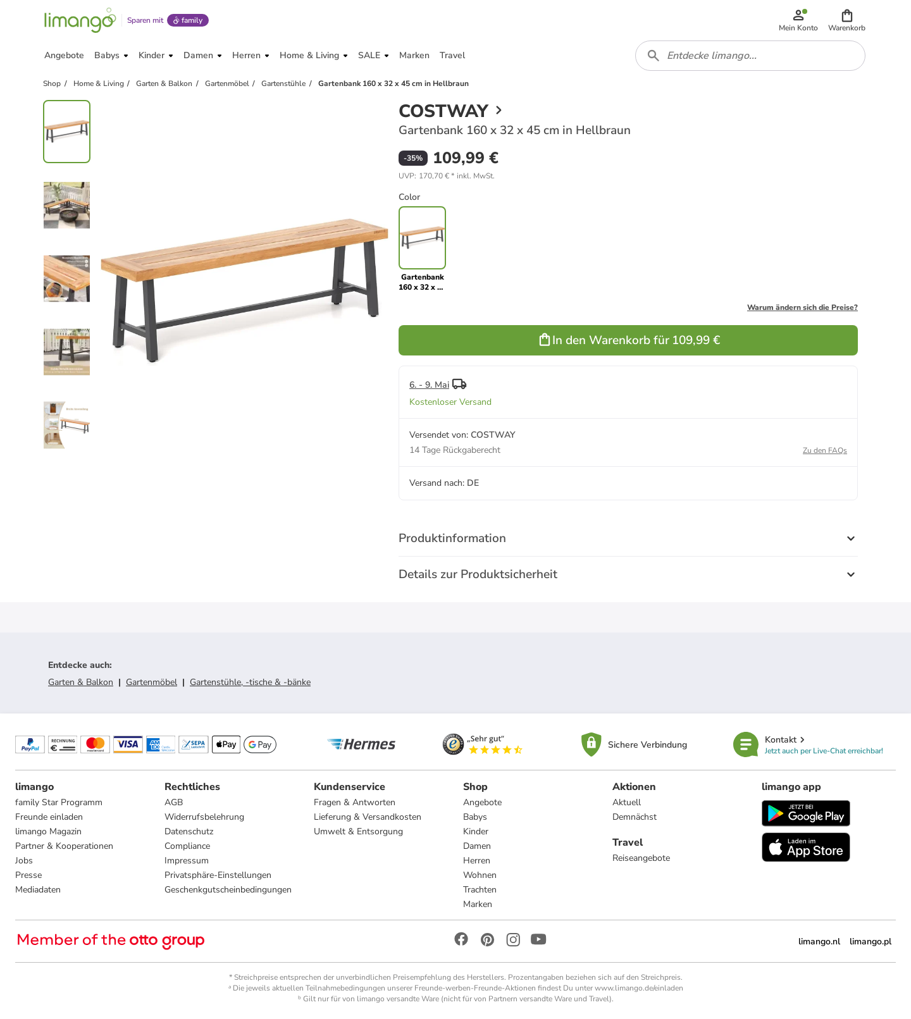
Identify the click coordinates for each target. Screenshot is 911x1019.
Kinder (475, 831)
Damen (477, 846)
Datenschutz (188, 831)
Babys (475, 817)
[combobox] (750, 55)
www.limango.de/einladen (639, 988)
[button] (846, 20)
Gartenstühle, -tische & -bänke (250, 682)
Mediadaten (38, 890)
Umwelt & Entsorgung (358, 831)
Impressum (186, 861)
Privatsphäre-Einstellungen (217, 875)
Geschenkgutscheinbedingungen (228, 890)
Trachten (480, 890)
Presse (28, 875)
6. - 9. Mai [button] (429, 385)
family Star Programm (58, 802)
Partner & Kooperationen (64, 846)
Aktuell (626, 802)
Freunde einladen (49, 817)
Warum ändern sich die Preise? (802, 307)
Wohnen (480, 875)
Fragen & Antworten (354, 802)
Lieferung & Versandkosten (367, 817)
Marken (477, 904)
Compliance (187, 846)
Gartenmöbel (151, 682)
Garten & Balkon (80, 682)
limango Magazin (48, 831)
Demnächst (634, 817)
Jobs (24, 861)
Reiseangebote (641, 858)
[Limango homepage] (80, 20)
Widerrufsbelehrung (204, 817)
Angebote (482, 802)
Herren (476, 861)
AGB (173, 802)
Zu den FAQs (825, 450)
